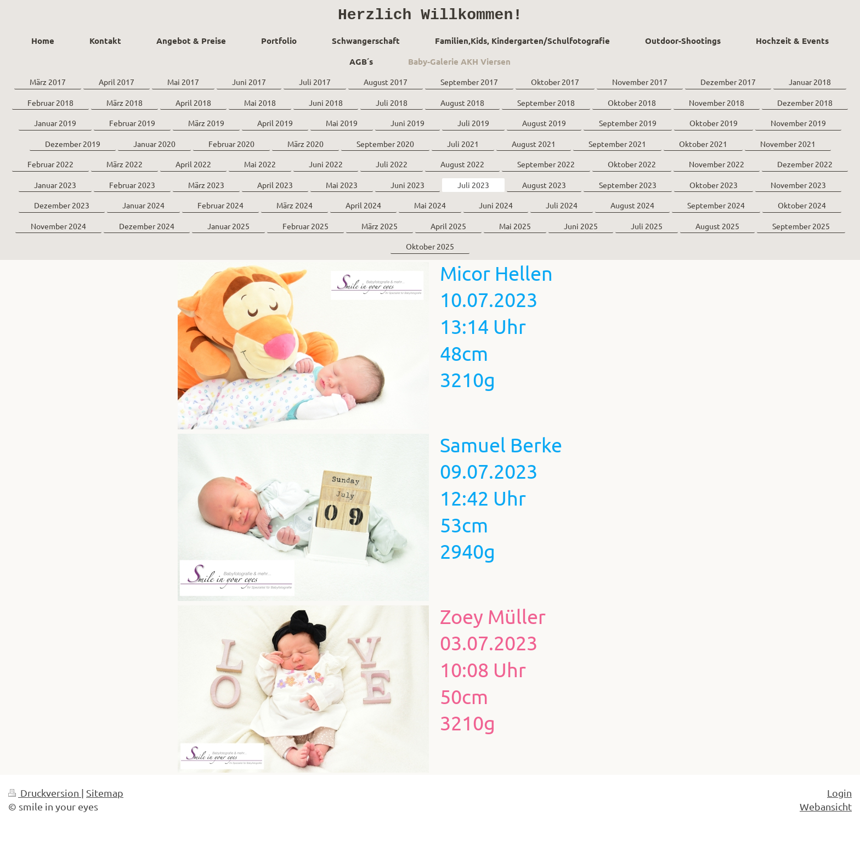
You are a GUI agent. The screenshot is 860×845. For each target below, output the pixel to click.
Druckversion (44, 796)
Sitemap (104, 796)
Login (839, 796)
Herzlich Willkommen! (430, 17)
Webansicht (826, 810)
